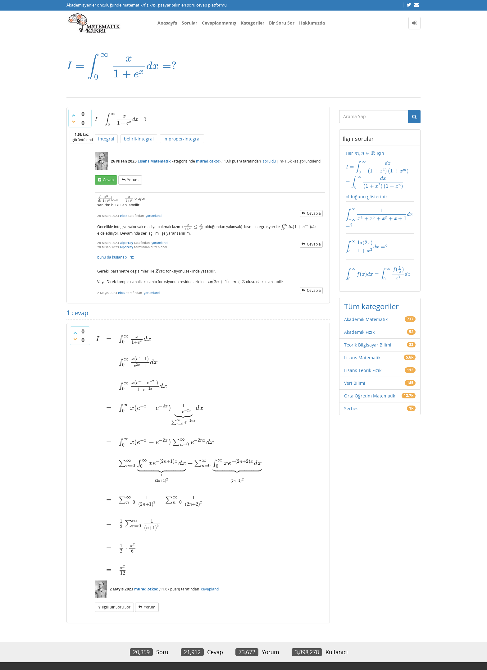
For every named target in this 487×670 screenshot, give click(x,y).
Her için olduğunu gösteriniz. (380, 169)
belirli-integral (139, 138)
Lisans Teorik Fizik (362, 354)
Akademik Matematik (366, 303)
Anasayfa (167, 23)
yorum (133, 179)
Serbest (352, 392)
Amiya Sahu (144, 655)
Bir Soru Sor (281, 23)
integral (106, 138)
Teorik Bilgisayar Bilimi (367, 329)
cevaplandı (210, 554)
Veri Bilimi (354, 367)
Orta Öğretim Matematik (369, 380)
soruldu (269, 160)
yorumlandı (154, 217)
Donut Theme (82, 655)
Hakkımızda (312, 23)
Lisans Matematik (154, 160)
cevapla (314, 215)
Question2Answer (214, 655)
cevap (108, 179)
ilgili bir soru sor (116, 572)
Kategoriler (252, 23)
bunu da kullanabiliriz (116, 261)
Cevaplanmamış (219, 23)
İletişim (73, 641)
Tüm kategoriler (371, 290)
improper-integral (182, 138)
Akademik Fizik (359, 316)
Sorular (189, 23)
